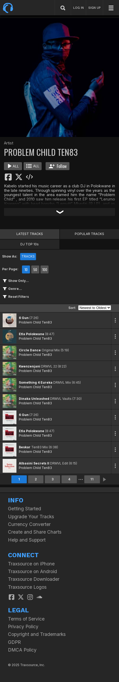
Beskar (24, 447)
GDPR (14, 642)
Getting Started (24, 508)
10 (26, 269)
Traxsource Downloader (33, 579)
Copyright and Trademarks (37, 634)
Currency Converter (29, 524)
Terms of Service (26, 619)
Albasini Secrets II (34, 463)
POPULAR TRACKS (89, 234)
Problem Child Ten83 (35, 322)
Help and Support (27, 540)
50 (35, 269)
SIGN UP (94, 8)
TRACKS (28, 256)
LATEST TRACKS (29, 234)
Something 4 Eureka (35, 382)
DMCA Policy (22, 650)
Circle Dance (30, 350)
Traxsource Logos (27, 587)
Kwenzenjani (29, 366)
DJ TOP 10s (29, 244)
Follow (58, 166)
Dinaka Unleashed (34, 399)
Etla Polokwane (31, 334)
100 (44, 269)
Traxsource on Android (32, 571)
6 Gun (24, 318)
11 (92, 479)
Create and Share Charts (34, 532)
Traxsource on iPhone (31, 563)
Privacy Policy (23, 626)
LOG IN (78, 8)
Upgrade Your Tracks (31, 516)
